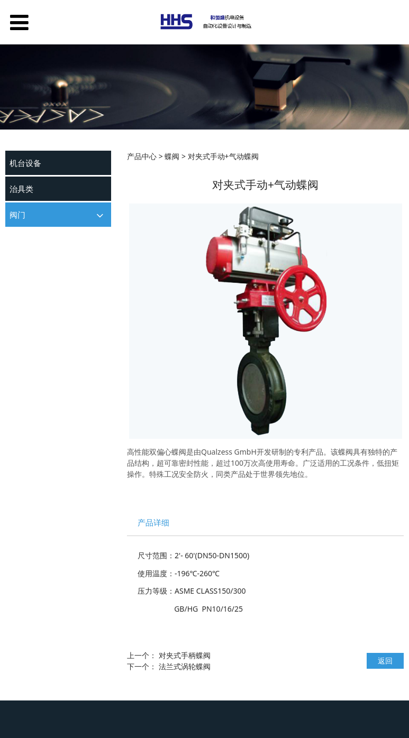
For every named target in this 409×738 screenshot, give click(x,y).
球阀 (16, 236)
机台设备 (25, 163)
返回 (385, 661)
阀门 (17, 214)
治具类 (21, 188)
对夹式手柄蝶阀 (185, 655)
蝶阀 (16, 255)
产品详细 (153, 522)
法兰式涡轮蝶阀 (185, 666)
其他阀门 (23, 273)
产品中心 (142, 156)
